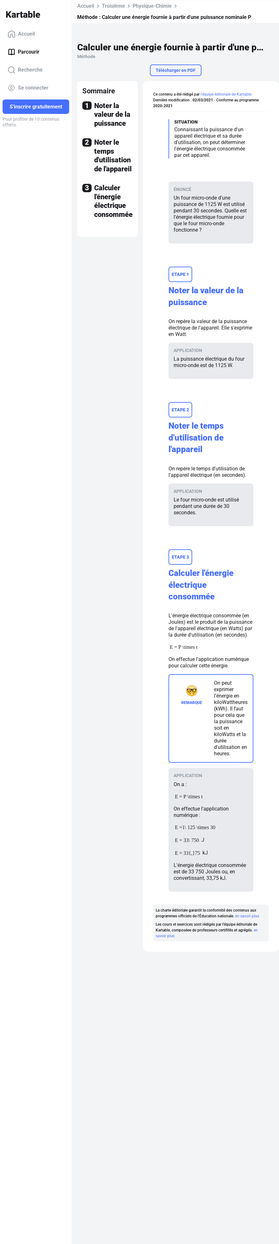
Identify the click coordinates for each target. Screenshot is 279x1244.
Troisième (113, 6)
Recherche (25, 70)
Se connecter (28, 88)
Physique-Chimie (152, 6)
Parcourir (23, 52)
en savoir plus (247, 916)
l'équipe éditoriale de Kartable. (226, 94)
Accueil (21, 34)
